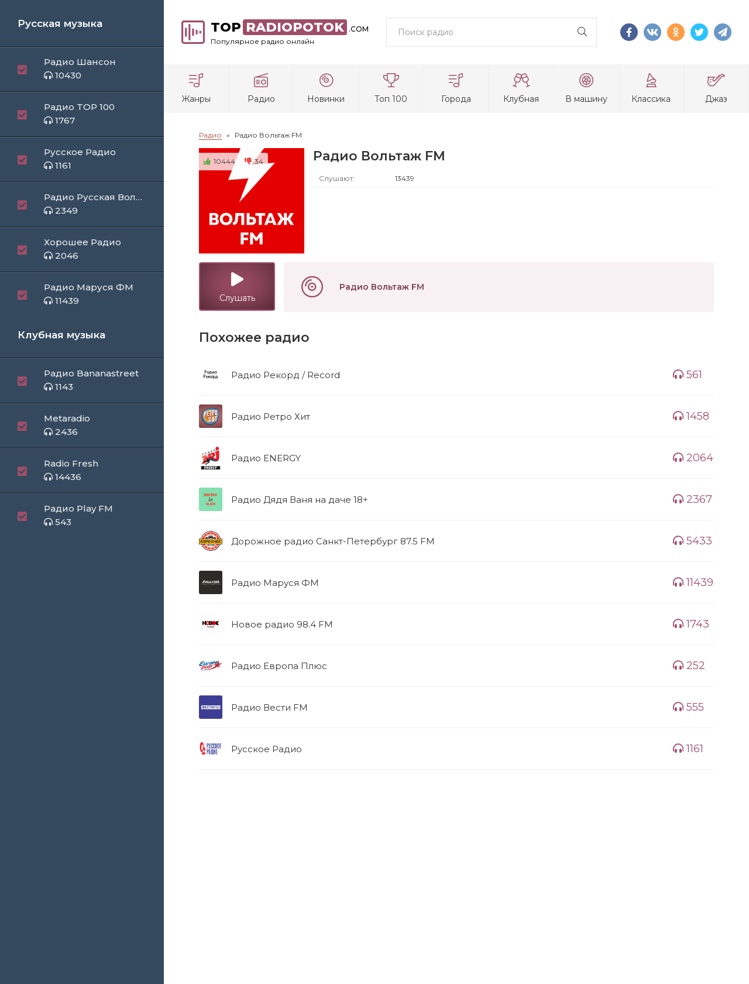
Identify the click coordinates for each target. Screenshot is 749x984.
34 (254, 161)
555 (688, 707)
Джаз (716, 88)
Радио (261, 88)
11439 (693, 582)
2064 (693, 457)
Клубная (521, 88)
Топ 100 (391, 88)
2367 (692, 499)
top (290, 32)
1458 (691, 416)
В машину (586, 88)
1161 (688, 748)
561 (687, 374)
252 (689, 665)
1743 (691, 624)
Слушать (237, 287)
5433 (692, 540)
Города (456, 88)
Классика (651, 88)
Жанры (196, 88)
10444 (219, 161)
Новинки (326, 88)
